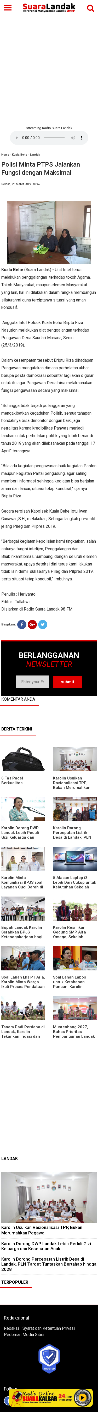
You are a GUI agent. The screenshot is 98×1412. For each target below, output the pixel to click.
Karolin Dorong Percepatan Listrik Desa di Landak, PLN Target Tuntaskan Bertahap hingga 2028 (74, 837)
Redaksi (11, 1328)
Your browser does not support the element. (49, 138)
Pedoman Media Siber (24, 1334)
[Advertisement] (49, 70)
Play (83, 1398)
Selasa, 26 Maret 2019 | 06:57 (20, 184)
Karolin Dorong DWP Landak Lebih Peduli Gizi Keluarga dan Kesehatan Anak (20, 835)
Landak (35, 154)
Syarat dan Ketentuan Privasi (48, 1328)
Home (5, 154)
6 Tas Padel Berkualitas (12, 780)
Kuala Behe (19, 154)
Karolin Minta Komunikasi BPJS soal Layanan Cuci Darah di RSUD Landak (22, 884)
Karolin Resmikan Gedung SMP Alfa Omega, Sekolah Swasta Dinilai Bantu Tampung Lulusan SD (72, 937)
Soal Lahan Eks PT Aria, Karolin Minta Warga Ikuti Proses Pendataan (23, 982)
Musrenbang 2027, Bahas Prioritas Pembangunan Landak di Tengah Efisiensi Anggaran (74, 1036)
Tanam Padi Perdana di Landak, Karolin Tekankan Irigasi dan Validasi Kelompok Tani (23, 1034)
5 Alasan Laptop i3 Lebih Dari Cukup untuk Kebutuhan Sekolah (74, 882)
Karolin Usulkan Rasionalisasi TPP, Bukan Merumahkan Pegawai (71, 785)
